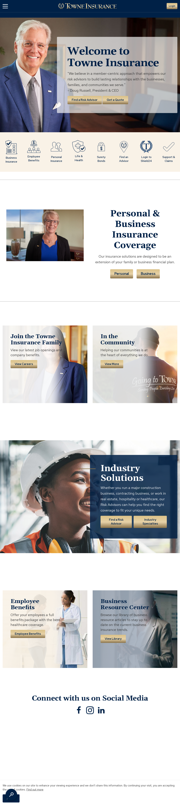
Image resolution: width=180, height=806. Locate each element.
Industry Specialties (150, 521)
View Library (113, 639)
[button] (5, 6)
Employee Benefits (28, 634)
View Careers (24, 364)
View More (112, 364)
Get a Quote (115, 100)
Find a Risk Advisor (85, 100)
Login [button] (172, 5)
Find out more (34, 789)
